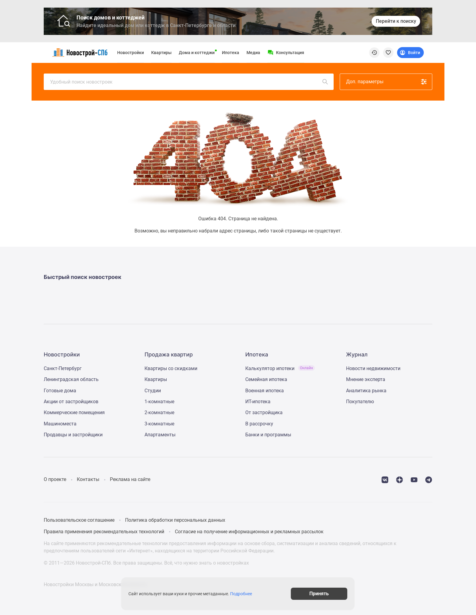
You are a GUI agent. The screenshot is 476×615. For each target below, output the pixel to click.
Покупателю (360, 401)
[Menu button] (285, 52)
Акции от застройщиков (71, 401)
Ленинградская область (71, 379)
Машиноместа (60, 424)
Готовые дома (60, 390)
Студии (152, 390)
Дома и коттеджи (197, 52)
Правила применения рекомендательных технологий (104, 531)
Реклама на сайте (130, 479)
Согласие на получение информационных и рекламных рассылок (249, 531)
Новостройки (130, 52)
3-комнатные (159, 424)
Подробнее (241, 593)
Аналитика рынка (366, 390)
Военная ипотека (264, 390)
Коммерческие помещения (74, 412)
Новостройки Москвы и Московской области (95, 584)
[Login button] (410, 52)
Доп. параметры (386, 81)
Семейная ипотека (266, 379)
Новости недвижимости (373, 368)
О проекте (55, 479)
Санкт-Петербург (63, 368)
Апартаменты (159, 435)
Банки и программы (268, 435)
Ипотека (230, 52)
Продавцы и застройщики (73, 435)
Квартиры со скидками (170, 368)
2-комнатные (159, 412)
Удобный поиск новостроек (189, 81)
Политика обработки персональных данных (175, 520)
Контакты (88, 479)
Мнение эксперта (365, 379)
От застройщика (264, 412)
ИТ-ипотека (257, 401)
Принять (319, 593)
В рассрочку (259, 424)
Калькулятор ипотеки (280, 368)
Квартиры (161, 52)
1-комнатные (159, 401)
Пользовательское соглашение (79, 520)
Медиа (253, 52)
